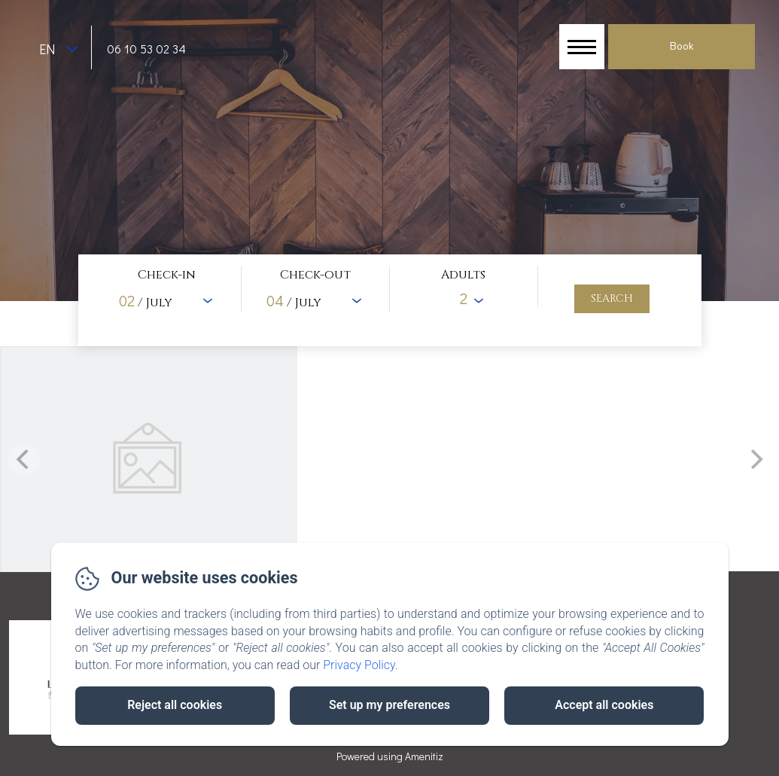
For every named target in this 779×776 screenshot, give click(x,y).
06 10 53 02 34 (146, 48)
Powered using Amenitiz (389, 756)
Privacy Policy (359, 665)
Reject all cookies (174, 705)
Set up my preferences (389, 705)
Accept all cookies (604, 705)
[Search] (612, 299)
